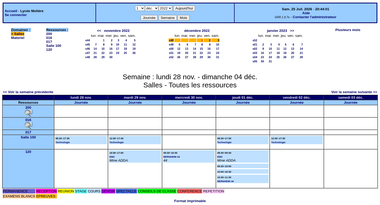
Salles (19, 34)
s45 (87, 44)
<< (99, 31)
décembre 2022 (197, 31)
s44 (87, 40)
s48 (87, 57)
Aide (306, 13)
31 (217, 57)
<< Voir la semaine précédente (28, 92)
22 (102, 52)
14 (95, 48)
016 (49, 38)
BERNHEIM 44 (171, 157)
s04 (255, 57)
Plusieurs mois (347, 30)
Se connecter (16, 15)
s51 (171, 52)
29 (102, 57)
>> (292, 31)
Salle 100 (53, 46)
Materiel (17, 38)
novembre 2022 (117, 31)
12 (134, 44)
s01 (255, 44)
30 (110, 57)
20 (186, 52)
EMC (112, 157)
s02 (255, 48)
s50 (171, 48)
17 (117, 48)
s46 (87, 48)
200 (49, 34)
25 (125, 52)
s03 (255, 52)
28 (95, 57)
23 (110, 52)
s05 (255, 61)
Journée (81, 102)
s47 (87, 52)
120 (49, 50)
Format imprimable (190, 201)
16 (110, 48)
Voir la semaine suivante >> (354, 92)
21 (95, 52)
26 (134, 52)
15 (102, 48)
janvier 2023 (277, 31)
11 (125, 44)
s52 (171, 57)
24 (117, 52)
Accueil (11, 11)
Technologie (62, 142)
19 (134, 48)
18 (125, 48)
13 (186, 48)
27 (186, 57)
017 (49, 42)
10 (117, 44)
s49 (171, 44)
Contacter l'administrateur (314, 17)
